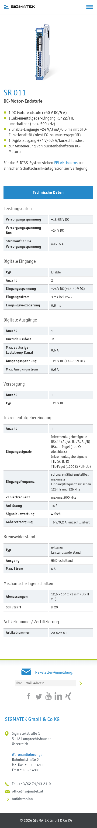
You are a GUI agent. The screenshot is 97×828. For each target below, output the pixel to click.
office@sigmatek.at (27, 791)
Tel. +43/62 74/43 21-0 (31, 783)
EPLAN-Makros (66, 162)
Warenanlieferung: (27, 754)
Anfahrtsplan (22, 798)
